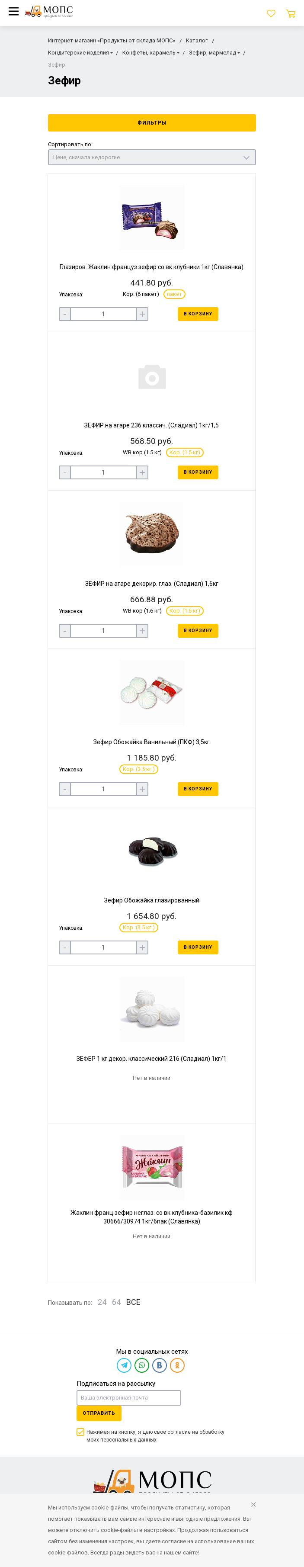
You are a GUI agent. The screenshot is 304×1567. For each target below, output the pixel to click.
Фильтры (152, 123)
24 (102, 1302)
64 (116, 1302)
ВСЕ (133, 1302)
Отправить (99, 1413)
